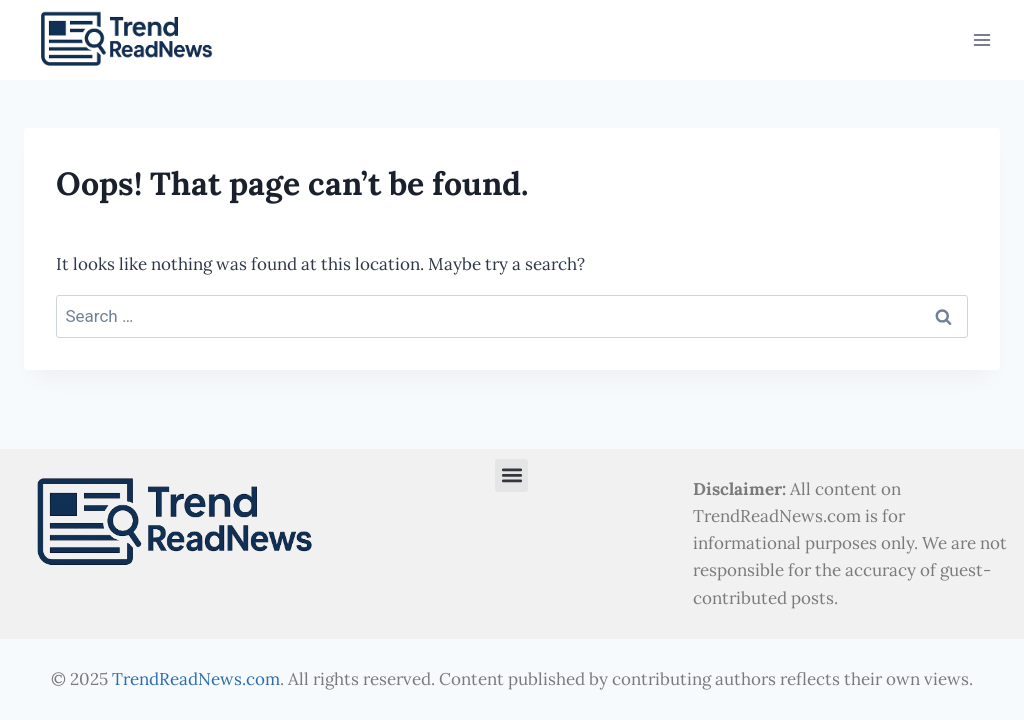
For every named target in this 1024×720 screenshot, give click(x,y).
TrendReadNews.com (196, 679)
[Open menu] (981, 40)
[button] (511, 475)
